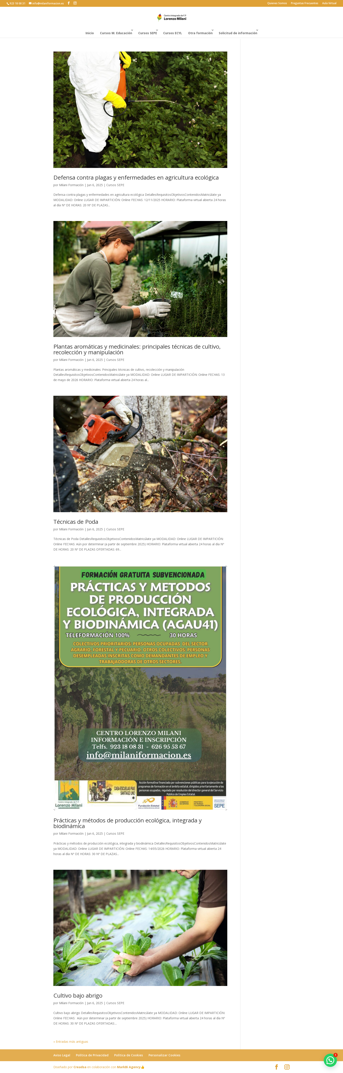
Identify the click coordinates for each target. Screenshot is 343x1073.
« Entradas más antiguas (70, 1041)
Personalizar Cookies (164, 1055)
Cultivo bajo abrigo (77, 995)
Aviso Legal (61, 1055)
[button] (330, 1060)
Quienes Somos (277, 3)
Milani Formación (71, 185)
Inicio (90, 33)
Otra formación (200, 33)
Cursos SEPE (147, 33)
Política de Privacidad (92, 1055)
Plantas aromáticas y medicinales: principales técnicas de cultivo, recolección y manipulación (137, 349)
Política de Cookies (128, 1055)
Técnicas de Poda (75, 522)
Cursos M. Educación (116, 33)
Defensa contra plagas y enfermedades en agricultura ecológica (136, 177)
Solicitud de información (238, 33)
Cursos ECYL (172, 33)
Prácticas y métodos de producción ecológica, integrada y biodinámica (127, 823)
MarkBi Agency (129, 1067)
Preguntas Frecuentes (304, 3)
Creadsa (80, 1067)
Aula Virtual (329, 3)
